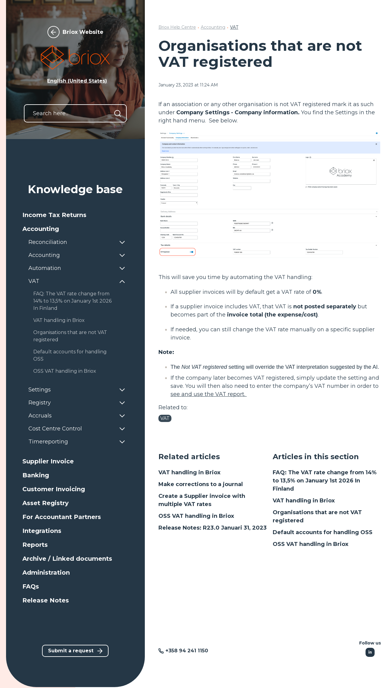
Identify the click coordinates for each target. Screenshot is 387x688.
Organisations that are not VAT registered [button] (70, 335)
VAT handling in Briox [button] (59, 320)
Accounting (213, 27)
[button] (75, 215)
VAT (234, 27)
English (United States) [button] (77, 81)
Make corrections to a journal (200, 484)
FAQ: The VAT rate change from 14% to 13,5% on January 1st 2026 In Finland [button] (72, 301)
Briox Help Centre (177, 27)
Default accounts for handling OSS (322, 532)
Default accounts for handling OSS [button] (70, 355)
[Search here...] (75, 113)
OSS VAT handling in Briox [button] (64, 371)
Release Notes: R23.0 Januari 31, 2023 (212, 527)
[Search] (117, 113)
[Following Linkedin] (370, 652)
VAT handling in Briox (189, 472)
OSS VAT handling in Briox (196, 516)
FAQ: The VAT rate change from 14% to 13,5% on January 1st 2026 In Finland (324, 480)
